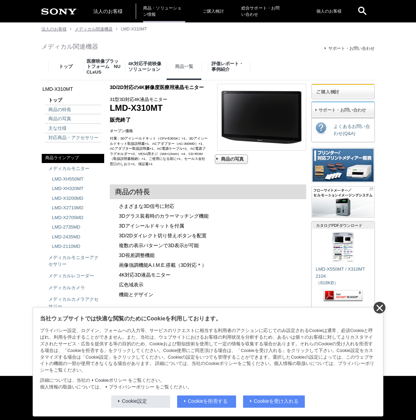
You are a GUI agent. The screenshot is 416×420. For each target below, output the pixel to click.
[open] (362, 11)
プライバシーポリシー (131, 387)
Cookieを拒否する (208, 401)
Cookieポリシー (111, 380)
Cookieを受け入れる (276, 401)
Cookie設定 (134, 401)
